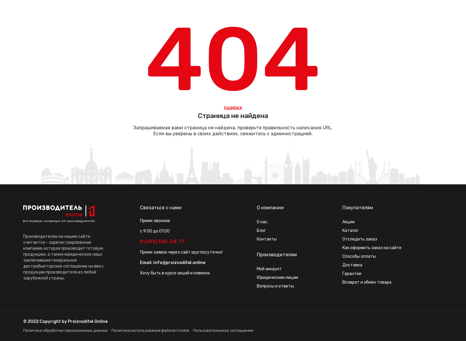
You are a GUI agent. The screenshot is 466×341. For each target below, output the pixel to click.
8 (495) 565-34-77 (162, 241)
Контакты (267, 239)
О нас (262, 221)
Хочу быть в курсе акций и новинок (175, 273)
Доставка (352, 265)
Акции (348, 221)
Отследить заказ (359, 239)
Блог (261, 230)
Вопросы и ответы (275, 286)
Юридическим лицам (277, 277)
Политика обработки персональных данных (65, 330)
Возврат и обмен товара (366, 282)
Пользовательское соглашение (223, 330)
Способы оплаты (359, 256)
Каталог (350, 230)
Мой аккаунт (269, 268)
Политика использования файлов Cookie (150, 330)
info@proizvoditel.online (179, 262)
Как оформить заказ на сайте (372, 247)
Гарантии (351, 273)
